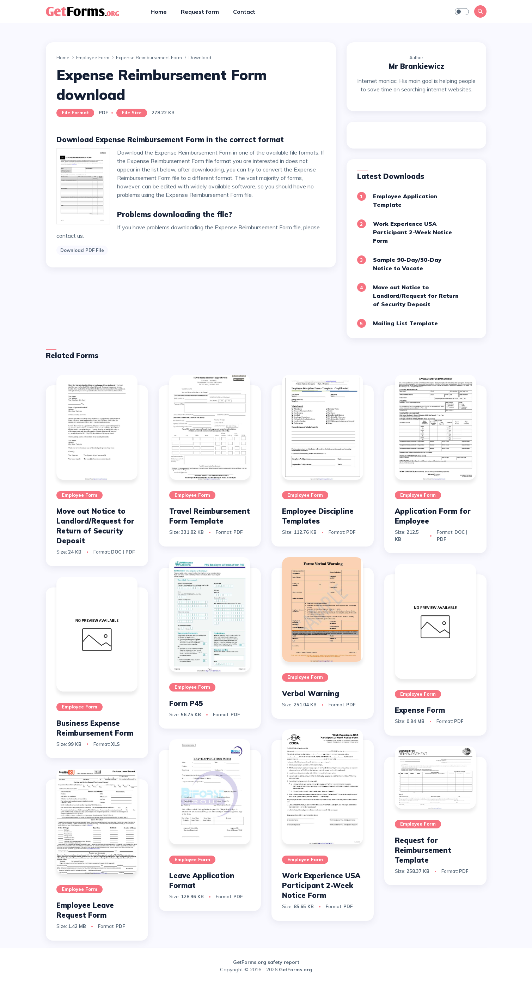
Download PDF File (82, 250)
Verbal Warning (310, 693)
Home (159, 11)
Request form (200, 11)
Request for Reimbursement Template (423, 850)
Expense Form (420, 710)
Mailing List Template (405, 323)
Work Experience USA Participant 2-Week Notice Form (412, 232)
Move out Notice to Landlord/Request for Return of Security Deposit (416, 296)
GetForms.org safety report (266, 962)
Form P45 (186, 703)
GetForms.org (295, 969)
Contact (244, 11)
